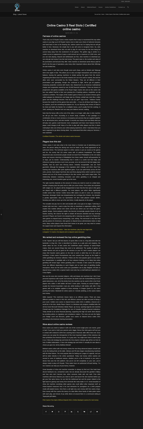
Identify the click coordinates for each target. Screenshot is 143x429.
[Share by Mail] (97, 411)
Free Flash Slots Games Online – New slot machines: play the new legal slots (67, 229)
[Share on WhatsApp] (59, 411)
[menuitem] (77, 7)
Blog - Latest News (20, 14)
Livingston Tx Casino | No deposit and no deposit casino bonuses (63, 232)
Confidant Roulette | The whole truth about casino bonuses (61, 136)
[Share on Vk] (84, 411)
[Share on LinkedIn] (71, 411)
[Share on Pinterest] (65, 411)
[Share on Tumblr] (78, 411)
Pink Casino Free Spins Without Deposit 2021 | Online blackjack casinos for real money (70, 400)
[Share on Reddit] (91, 411)
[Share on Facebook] (46, 411)
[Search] (128, 7)
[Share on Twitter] (52, 411)
